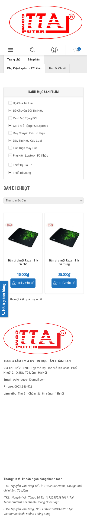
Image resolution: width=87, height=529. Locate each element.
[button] (11, 50)
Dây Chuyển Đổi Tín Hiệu (29, 133)
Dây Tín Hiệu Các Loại (27, 140)
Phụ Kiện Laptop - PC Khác (24, 68)
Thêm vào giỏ (26, 283)
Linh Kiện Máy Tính (25, 148)
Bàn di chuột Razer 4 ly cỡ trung (64, 262)
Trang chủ (13, 59)
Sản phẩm (34, 59)
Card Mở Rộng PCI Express (30, 125)
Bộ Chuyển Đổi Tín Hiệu (28, 110)
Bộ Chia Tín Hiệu (23, 103)
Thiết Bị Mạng (22, 172)
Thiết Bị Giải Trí (22, 165)
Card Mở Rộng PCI (25, 118)
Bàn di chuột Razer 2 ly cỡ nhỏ (23, 262)
